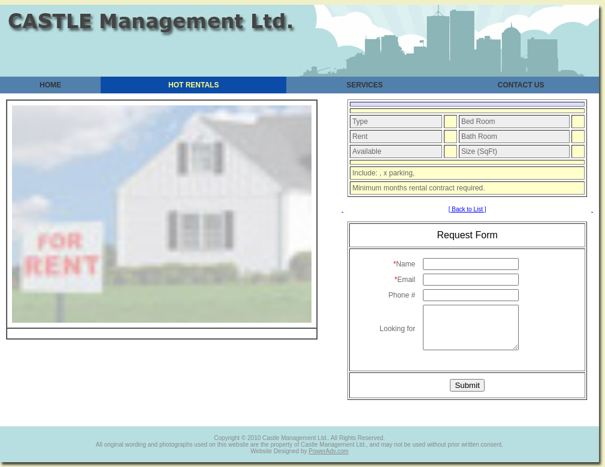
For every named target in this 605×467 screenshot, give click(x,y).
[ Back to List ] (467, 209)
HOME (50, 85)
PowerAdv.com (328, 451)
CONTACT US (521, 85)
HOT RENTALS (193, 85)
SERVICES (365, 85)
